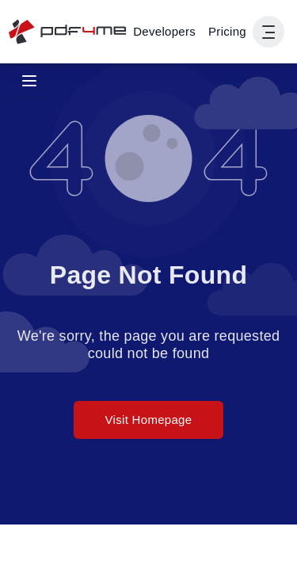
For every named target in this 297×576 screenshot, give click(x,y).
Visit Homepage (148, 419)
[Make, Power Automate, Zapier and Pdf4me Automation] (164, 31)
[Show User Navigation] (268, 32)
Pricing (227, 31)
